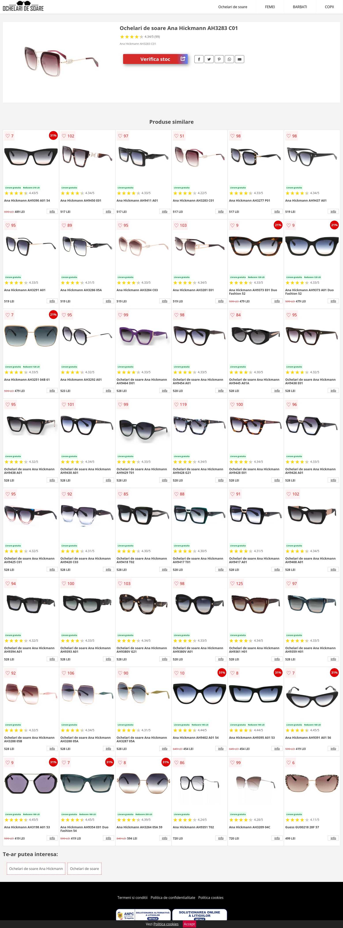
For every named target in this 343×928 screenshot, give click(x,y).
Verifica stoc (164, 59)
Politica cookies (210, 897)
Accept (189, 924)
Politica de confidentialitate (173, 897)
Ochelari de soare (232, 6)
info (52, 211)
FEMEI (270, 6)
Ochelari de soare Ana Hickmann (36, 868)
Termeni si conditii (132, 897)
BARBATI (300, 6)
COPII (329, 6)
